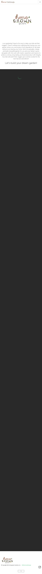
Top (21, 571)
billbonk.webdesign (26, 565)
